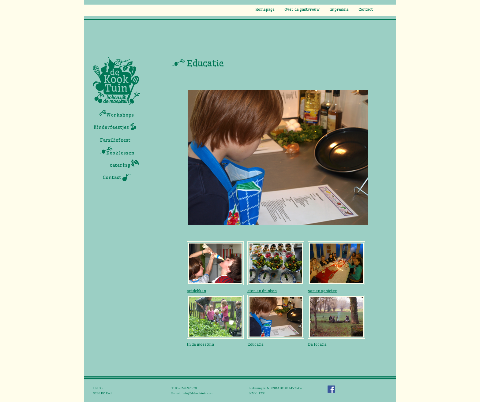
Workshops (120, 115)
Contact (365, 9)
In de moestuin (200, 344)
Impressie (339, 9)
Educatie (255, 344)
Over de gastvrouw (302, 9)
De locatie (317, 344)
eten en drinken (262, 290)
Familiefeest (115, 140)
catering (120, 165)
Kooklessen (120, 153)
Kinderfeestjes (111, 127)
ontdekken (196, 290)
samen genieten (322, 290)
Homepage (265, 9)
